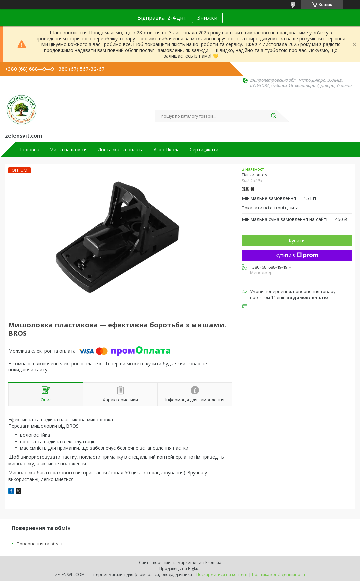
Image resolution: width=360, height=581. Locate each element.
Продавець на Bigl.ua (180, 568)
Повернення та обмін (39, 544)
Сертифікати (204, 149)
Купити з (296, 255)
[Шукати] (273, 116)
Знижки (207, 17)
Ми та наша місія (68, 149)
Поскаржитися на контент (222, 574)
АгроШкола (167, 149)
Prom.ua (213, 562)
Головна (29, 149)
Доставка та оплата (121, 149)
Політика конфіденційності (278, 574)
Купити (297, 240)
